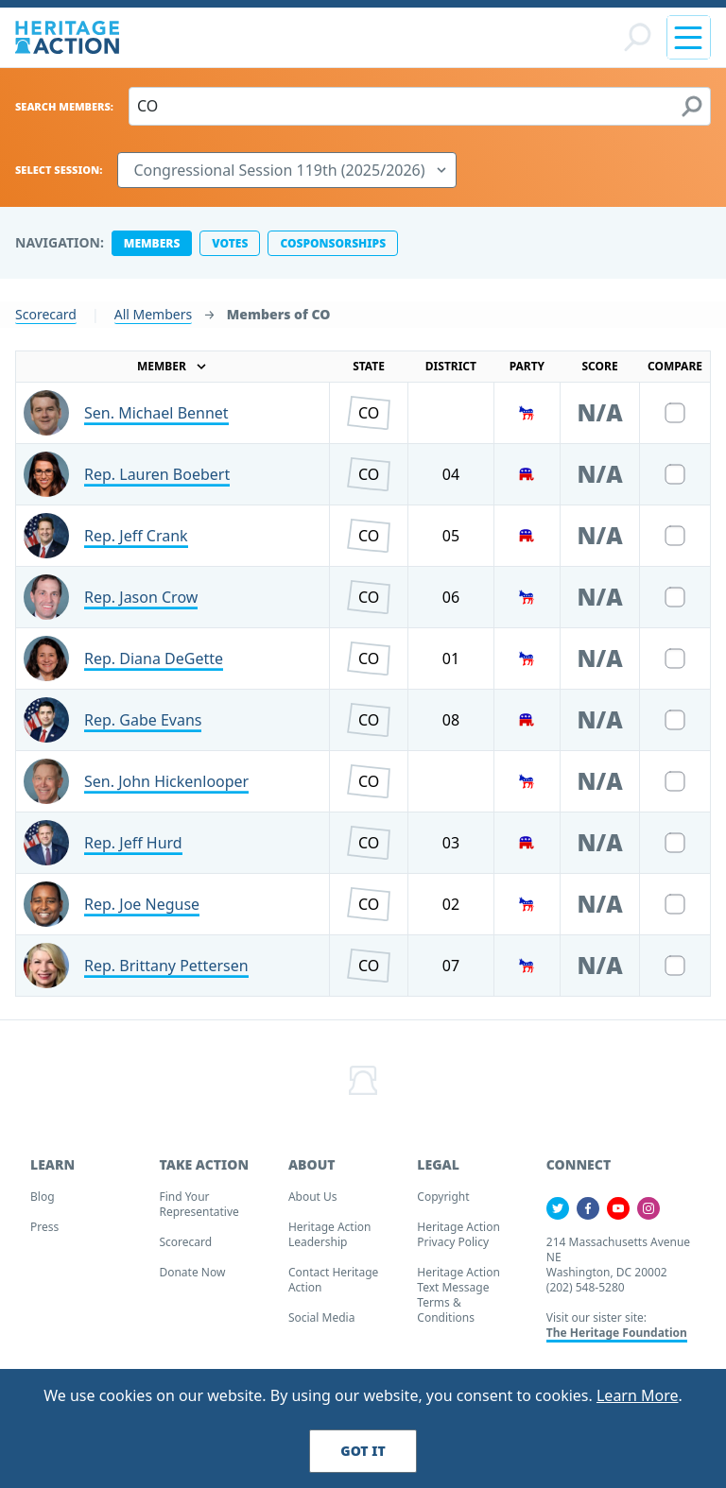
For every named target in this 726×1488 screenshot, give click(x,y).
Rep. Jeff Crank (136, 543)
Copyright (443, 1204)
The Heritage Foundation (616, 1340)
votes (230, 251)
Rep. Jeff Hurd (133, 850)
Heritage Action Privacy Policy (458, 1241)
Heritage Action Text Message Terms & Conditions (458, 1302)
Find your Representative (198, 1211)
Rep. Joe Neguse (141, 911)
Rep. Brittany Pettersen (166, 973)
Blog (42, 1204)
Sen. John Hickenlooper (166, 788)
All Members (153, 322)
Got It (362, 1451)
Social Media (321, 1325)
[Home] (67, 41)
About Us (312, 1204)
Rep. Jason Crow (141, 604)
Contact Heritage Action (333, 1287)
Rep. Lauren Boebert (157, 481)
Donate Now (192, 1280)
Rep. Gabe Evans (142, 727)
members (152, 251)
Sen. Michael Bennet (156, 420)
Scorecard (46, 322)
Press (44, 1234)
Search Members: (64, 114)
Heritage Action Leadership (330, 1241)
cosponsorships (333, 251)
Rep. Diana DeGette (153, 666)
